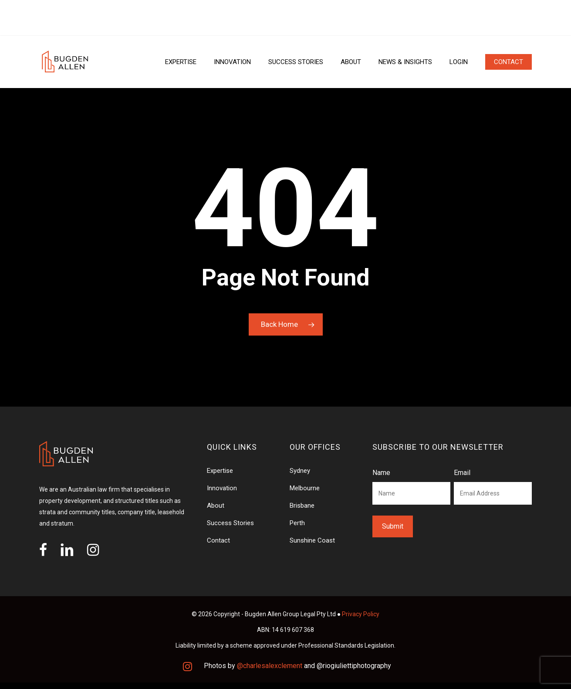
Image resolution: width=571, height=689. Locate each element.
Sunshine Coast (312, 540)
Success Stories (230, 523)
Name (381, 472)
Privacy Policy (360, 614)
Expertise (220, 471)
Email (462, 472)
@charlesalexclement (269, 666)
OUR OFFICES (61, 17)
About (215, 505)
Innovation (222, 488)
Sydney (300, 471)
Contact (218, 540)
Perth (297, 523)
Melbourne (305, 488)
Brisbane (302, 505)
